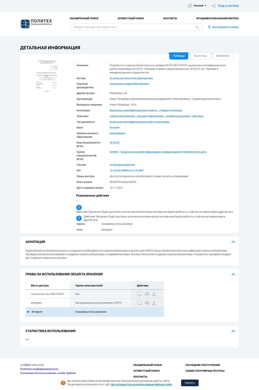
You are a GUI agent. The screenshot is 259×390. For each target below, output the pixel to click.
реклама (198, 116)
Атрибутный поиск (131, 18)
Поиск (197, 27)
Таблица (179, 56)
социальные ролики (178, 116)
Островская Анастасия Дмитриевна (131, 78)
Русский (114, 127)
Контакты (170, 18)
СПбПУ (26, 365)
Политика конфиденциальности (39, 369)
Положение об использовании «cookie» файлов (48, 373)
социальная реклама (122, 116)
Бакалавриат (118, 133)
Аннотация (35, 242)
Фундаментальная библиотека (217, 18)
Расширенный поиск (84, 18)
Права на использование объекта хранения (64, 274)
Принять (190, 382)
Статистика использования (51, 331)
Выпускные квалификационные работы (134, 110)
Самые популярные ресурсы (204, 370)
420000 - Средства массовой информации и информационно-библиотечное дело (158, 151)
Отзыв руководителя (122, 164)
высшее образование (150, 116)
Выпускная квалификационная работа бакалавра (139, 121)
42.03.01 (115, 142)
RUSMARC (223, 56)
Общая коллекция (171, 110)
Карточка (200, 56)
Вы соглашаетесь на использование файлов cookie (141, 384)
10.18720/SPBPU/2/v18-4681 (127, 170)
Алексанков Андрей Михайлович (129, 83)
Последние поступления (202, 365)
